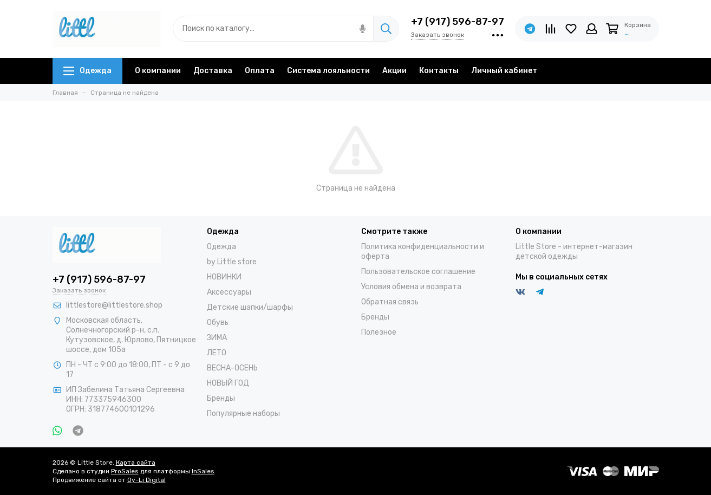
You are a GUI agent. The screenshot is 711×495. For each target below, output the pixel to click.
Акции (394, 70)
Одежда (87, 70)
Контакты (439, 70)
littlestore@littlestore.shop (114, 305)
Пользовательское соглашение (418, 271)
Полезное (378, 332)
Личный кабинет (504, 70)
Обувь (218, 322)
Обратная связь (390, 302)
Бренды (221, 398)
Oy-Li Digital (146, 480)
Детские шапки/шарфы (250, 307)
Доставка (212, 70)
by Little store (232, 261)
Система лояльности (328, 70)
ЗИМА (217, 337)
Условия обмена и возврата (411, 286)
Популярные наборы (243, 413)
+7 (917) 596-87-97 (457, 22)
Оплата (260, 70)
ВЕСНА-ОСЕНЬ (232, 368)
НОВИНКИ (224, 277)
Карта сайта (135, 462)
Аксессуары (229, 292)
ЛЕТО (216, 352)
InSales (203, 471)
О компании (158, 70)
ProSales (125, 471)
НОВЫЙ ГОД (228, 383)
